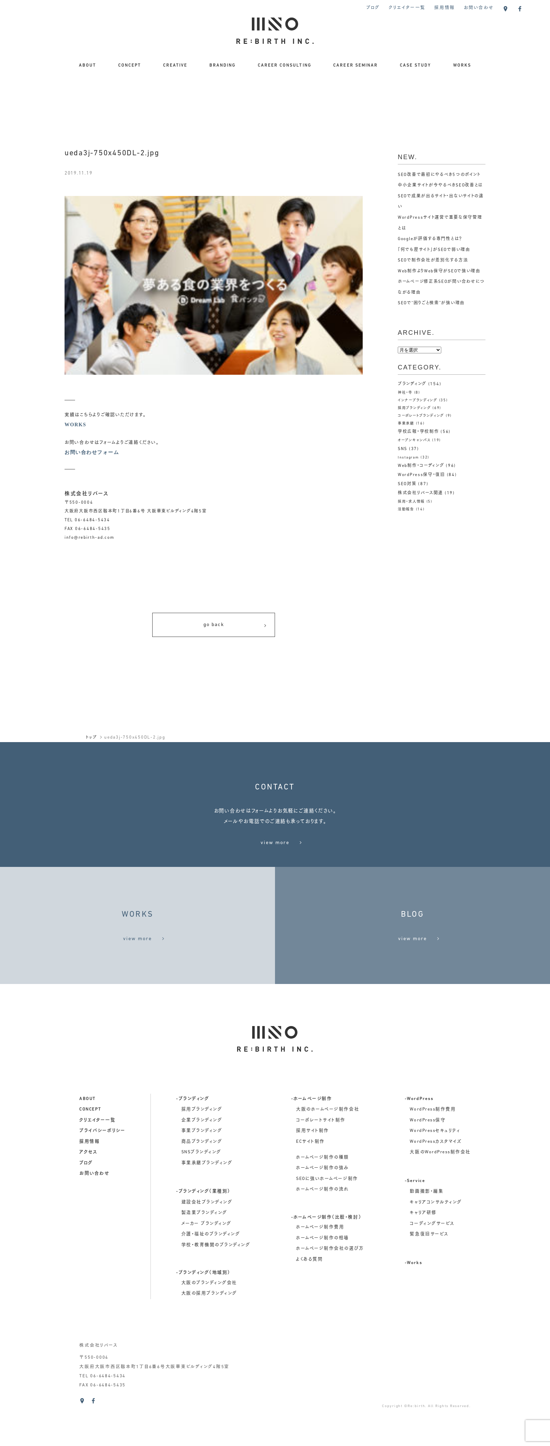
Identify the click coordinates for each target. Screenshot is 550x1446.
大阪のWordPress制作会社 (440, 1194)
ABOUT (87, 65)
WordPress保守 (427, 1161)
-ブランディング (192, 1140)
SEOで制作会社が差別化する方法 (433, 260)
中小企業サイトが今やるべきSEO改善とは (440, 185)
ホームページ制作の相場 (322, 1279)
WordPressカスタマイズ (436, 1183)
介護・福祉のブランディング (210, 1276)
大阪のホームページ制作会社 (327, 1151)
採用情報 (444, 8)
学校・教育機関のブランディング (215, 1286)
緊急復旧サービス (429, 1276)
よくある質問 (309, 1301)
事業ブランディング (201, 1172)
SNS (402, 449)
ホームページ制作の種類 (322, 1199)
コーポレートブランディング (423, 416)
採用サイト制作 (312, 1172)
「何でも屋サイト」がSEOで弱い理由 (434, 250)
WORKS (462, 65)
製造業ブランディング (204, 1254)
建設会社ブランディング (207, 1244)
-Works (413, 1304)
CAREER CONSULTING (284, 65)
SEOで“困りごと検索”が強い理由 (432, 303)
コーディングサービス (432, 1265)
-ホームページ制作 (311, 1140)
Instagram (409, 458)
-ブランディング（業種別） (203, 1233)
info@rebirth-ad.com (89, 538)
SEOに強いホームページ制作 (327, 1220)
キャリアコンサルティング (436, 1244)
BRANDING (222, 65)
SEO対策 (407, 484)
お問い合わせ (479, 8)
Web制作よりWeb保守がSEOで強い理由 (440, 271)
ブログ (373, 8)
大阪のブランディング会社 (209, 1324)
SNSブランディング (201, 1194)
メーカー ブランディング (206, 1265)
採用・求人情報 (412, 502)
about (87, 1140)
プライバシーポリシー (102, 1172)
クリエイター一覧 (407, 8)
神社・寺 (406, 393)
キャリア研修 (423, 1254)
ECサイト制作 (310, 1183)
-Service (415, 1222)
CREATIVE (175, 65)
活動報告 (407, 509)
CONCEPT (129, 65)
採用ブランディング (416, 408)
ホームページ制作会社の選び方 (330, 1290)
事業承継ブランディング (207, 1204)
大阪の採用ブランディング (209, 1335)
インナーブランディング (419, 400)
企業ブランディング (201, 1161)
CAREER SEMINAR (355, 65)
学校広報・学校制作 (418, 432)
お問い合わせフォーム (93, 453)
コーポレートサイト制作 (321, 1161)
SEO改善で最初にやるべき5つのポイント (439, 175)
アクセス (88, 1194)
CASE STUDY (415, 65)
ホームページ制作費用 (320, 1269)
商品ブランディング (201, 1183)
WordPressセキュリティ (435, 1172)
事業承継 (407, 424)
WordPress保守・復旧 (421, 475)
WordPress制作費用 (433, 1151)
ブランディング (412, 384)
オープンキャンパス (416, 440)
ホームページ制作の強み (322, 1209)
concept (90, 1151)
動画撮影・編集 (426, 1233)
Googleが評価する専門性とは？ (430, 239)
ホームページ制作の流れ (322, 1231)
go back (235, 626)
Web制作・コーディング (421, 466)
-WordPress (419, 1140)
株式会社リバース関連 (420, 493)
